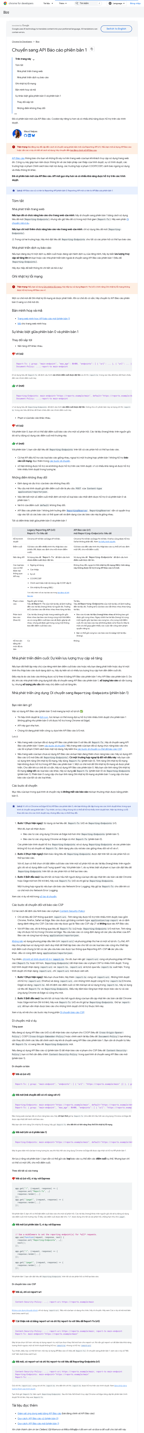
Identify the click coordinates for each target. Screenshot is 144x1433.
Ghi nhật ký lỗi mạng (52, 287)
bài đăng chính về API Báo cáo (83, 150)
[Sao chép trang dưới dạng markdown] (91, 49)
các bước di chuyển (60, 461)
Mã (19, 323)
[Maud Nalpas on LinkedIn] (29, 136)
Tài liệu (46, 3)
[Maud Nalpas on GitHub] (25, 136)
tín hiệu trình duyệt (107, 541)
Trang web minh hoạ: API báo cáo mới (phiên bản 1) (44, 318)
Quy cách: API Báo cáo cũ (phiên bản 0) (38, 1418)
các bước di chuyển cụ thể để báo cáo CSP (99, 749)
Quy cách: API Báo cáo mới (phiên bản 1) (38, 1423)
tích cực (44, 717)
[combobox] (88, 3)
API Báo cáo (18, 158)
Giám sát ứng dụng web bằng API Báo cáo (39, 1413)
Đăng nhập (135, 3)
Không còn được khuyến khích (25, 1310)
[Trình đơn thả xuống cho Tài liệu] (53, 3)
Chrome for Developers (22, 41)
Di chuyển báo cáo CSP (72, 1012)
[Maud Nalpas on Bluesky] (33, 136)
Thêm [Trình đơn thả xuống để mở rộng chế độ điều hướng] (61, 3)
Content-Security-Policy (72, 911)
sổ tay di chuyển (48, 896)
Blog (6, 12)
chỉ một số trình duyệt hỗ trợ (43, 959)
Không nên (17, 941)
